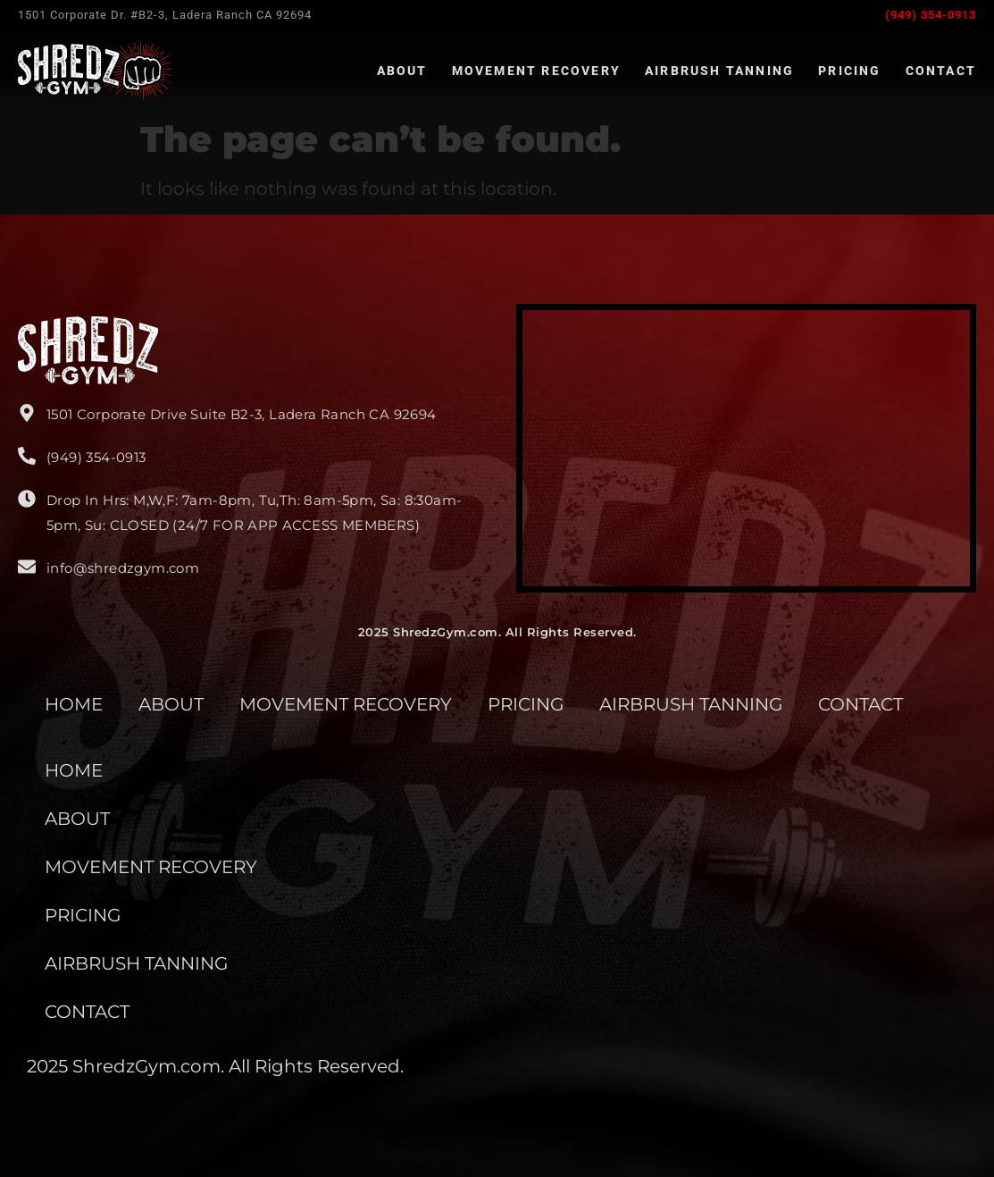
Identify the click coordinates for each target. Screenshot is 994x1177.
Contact (941, 70)
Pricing (849, 70)
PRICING (526, 704)
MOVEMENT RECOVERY (345, 704)
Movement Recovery (536, 70)
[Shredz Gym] (746, 448)
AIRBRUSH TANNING (690, 704)
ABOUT (171, 704)
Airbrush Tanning (719, 70)
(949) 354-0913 (930, 14)
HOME (74, 704)
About (402, 70)
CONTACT (860, 704)
